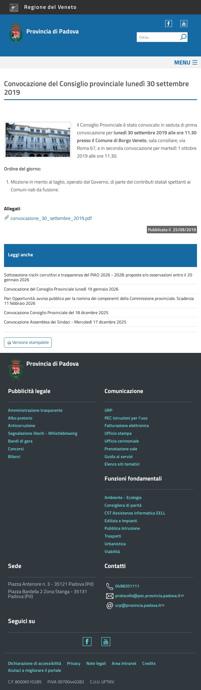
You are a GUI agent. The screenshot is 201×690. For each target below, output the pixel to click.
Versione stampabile (28, 342)
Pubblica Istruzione (122, 528)
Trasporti (113, 536)
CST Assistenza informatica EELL (135, 513)
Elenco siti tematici (122, 464)
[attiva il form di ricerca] (182, 37)
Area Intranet (124, 663)
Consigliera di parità (123, 505)
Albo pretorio (20, 418)
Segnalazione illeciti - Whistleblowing (42, 433)
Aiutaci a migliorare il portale (34, 670)
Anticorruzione (21, 425)
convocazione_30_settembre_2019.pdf (51, 218)
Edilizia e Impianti (121, 520)
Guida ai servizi (119, 456)
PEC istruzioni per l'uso (126, 418)
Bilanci (14, 456)
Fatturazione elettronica (127, 425)
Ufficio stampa (118, 433)
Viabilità (112, 551)
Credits (149, 663)
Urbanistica (115, 543)
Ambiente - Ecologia (123, 497)
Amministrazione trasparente (35, 410)
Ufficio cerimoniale (122, 441)
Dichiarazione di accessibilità (34, 663)
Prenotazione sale (121, 448)
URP (108, 410)
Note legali (96, 663)
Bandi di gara (20, 441)
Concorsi (16, 448)
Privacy (73, 663)
